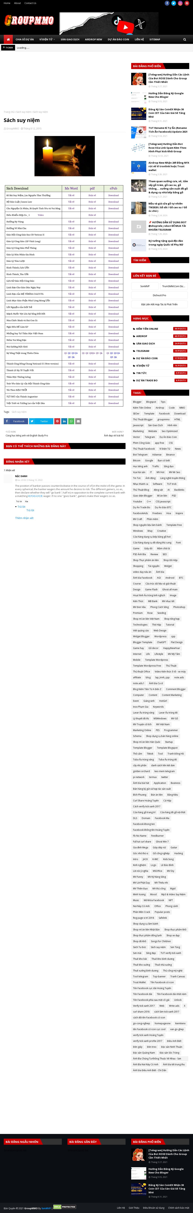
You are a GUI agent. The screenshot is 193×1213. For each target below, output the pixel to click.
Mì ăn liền (162, 495)
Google (149, 460)
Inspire (179, 513)
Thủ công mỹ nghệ (172, 970)
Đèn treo (151, 1046)
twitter (164, 777)
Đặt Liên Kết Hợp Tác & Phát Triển (159, 304)
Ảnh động (150, 478)
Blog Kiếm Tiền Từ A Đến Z (147, 689)
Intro (135, 859)
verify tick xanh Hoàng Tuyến (148, 1035)
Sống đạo (169, 466)
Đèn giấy (137, 1046)
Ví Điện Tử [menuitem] (46, 39)
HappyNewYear (171, 648)
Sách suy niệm (23, 111)
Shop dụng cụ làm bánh (145, 923)
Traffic (155, 466)
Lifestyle (159, 654)
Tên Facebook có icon (162, 982)
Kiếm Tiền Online (161, 328)
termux (153, 777)
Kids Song (168, 859)
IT (151, 472)
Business (175, 783)
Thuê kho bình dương (163, 958)
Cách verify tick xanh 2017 (146, 806)
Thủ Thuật (171, 665)
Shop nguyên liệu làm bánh (147, 525)
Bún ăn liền (157, 794)
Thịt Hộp (156, 624)
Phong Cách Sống (159, 607)
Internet (137, 654)
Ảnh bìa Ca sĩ (156, 683)
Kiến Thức (138, 601)
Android (169, 577)
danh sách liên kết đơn (163, 765)
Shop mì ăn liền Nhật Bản (146, 929)
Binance (170, 454)
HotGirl (163, 700)
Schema (137, 736)
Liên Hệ (121, 1207)
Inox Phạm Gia (140, 706)
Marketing (138, 431)
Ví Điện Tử (161, 365)
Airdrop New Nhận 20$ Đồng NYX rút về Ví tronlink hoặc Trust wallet (169, 166)
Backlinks (179, 489)
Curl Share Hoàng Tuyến (146, 800)
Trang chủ (9, 111)
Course (137, 583)
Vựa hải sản (139, 472)
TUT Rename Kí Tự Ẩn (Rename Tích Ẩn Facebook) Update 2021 (168, 129)
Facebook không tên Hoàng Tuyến (151, 829)
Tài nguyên (153, 566)
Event (136, 700)
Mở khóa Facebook (154, 900)
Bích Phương (139, 794)
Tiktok (150, 753)
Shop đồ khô (139, 941)
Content (153, 695)
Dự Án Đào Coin (161, 358)
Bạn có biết (164, 460)
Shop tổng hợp (172, 618)
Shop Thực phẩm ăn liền (146, 560)
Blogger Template (142, 642)
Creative (161, 530)
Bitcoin (136, 460)
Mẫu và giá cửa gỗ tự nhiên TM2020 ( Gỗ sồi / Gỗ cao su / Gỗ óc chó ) (168, 207)
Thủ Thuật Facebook (144, 448)
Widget (168, 566)
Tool (160, 753)
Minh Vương (139, 894)
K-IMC (155, 859)
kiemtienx (180, 1023)
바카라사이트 (35, 496)
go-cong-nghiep (141, 1023)
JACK (145, 859)
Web (161, 1005)
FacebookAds (140, 513)
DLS (135, 818)
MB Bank (152, 601)
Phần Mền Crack (141, 912)
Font (178, 542)
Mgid (172, 888)
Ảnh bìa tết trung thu (174, 1064)
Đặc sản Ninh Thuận (171, 1046)
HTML (177, 419)
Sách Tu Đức (139, 947)
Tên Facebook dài (142, 994)
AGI (159, 577)
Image (173, 595)
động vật (158, 489)
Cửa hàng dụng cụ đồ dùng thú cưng (152, 542)
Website (152, 431)
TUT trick (171, 484)
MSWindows (160, 718)
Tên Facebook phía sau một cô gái (151, 1000)
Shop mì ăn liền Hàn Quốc (146, 742)
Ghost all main (170, 589)
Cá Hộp (167, 800)
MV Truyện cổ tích (142, 724)
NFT (171, 900)
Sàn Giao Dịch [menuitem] (70, 39)
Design (136, 589)
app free (159, 442)
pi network (138, 777)
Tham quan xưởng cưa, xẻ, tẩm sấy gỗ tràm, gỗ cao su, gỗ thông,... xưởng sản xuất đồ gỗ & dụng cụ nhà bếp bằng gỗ (168, 187)
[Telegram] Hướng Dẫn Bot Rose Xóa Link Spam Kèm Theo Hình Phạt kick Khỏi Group (167, 147)
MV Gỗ (174, 718)
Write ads (174, 1005)
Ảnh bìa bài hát (141, 783)
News (178, 448)
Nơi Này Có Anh (141, 906)
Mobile (136, 659)
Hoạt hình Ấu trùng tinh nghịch (149, 595)
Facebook (164, 413)
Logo (153, 865)
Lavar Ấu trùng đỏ (168, 712)
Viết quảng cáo (141, 630)
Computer (138, 695)
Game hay (138, 648)
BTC (181, 577)
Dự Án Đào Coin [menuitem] (118, 39)
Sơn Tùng (175, 947)
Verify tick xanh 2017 (144, 1005)
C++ (149, 501)
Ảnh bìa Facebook (142, 577)
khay (150, 530)
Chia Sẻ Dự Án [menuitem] (25, 39)
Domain (146, 818)
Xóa (26, 501)
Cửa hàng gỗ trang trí (144, 812)
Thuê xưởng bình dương (145, 970)
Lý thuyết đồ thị (141, 718)
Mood (153, 894)
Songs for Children (161, 941)
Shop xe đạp (173, 935)
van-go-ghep (177, 1029)
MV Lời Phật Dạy (141, 882)
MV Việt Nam (163, 724)
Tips (163, 401)
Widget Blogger (141, 636)
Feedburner (157, 835)
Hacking (178, 853)
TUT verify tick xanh (171, 953)
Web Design (160, 630)
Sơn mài (137, 953)
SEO (165, 554)
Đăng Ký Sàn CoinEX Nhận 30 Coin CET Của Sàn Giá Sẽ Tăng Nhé (167, 113)
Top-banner (159, 976)
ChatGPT (161, 642)
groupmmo (163, 419)
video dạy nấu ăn (142, 571)
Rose (150, 613)
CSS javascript (163, 501)
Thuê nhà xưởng (163, 964)
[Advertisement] (65, 83)
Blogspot (151, 401)
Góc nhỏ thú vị (140, 853)
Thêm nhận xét (24, 518)
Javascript (138, 425)
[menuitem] (8, 39)
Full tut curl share (142, 841)
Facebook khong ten (144, 824)
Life (148, 654)
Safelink (163, 917)
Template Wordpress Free (147, 665)
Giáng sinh (149, 700)
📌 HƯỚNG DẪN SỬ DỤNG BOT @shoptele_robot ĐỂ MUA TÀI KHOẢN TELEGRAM (168, 226)
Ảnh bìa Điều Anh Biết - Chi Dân (149, 1070)
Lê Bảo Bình (167, 865)
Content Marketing (172, 695)
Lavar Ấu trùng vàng (143, 712)
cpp (173, 636)
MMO (182, 407)
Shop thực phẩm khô (175, 929)
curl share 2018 (141, 1011)
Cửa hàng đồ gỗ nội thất (172, 812)
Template (149, 413)
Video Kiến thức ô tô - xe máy (170, 671)
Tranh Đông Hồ (176, 753)
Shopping (138, 566)
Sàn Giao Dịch (161, 343)
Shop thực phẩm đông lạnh (147, 935)
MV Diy (170, 871)
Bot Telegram (140, 454)
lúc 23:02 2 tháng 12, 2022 (30, 480)
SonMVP (144, 286)
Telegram (161, 351)
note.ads (179, 677)
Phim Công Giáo (141, 442)
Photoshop (179, 607)
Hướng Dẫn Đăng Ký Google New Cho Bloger (166, 95)
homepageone (163, 1023)
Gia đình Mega (140, 847)
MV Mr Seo (174, 472)
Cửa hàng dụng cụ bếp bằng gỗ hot (152, 536)
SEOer (136, 413)
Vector (136, 437)
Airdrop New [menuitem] (93, 39)
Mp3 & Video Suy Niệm (173, 894)
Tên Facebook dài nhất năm (171, 994)
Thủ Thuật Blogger (143, 419)
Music (136, 900)
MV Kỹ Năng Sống (157, 876)
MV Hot (160, 472)
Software (157, 484)
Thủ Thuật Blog (141, 489)
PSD (174, 495)
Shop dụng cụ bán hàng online (162, 736)
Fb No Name (139, 835)
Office (157, 906)
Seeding (161, 613)
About (17, 3)
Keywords (158, 706)
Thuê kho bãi (140, 958)
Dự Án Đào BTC (163, 507)
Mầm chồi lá (163, 548)
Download (179, 413)
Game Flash (151, 589)
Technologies (140, 624)
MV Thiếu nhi (161, 882)
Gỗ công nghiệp (161, 853)
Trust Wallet (139, 982)
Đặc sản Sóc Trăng (169, 1052)
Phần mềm (152, 519)
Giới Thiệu (134, 1207)
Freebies (157, 513)
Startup (169, 742)
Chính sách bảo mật (178, 1207)
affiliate (137, 677)
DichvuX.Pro (159, 295)
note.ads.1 (138, 683)
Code (172, 407)
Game (136, 548)
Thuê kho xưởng (141, 964)
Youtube (137, 501)
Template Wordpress (156, 659)
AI (169, 489)
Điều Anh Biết (174, 1041)
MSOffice (157, 871)
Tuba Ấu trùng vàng (143, 759)
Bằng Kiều (172, 794)
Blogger (137, 401)
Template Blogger (142, 747)
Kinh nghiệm (139, 865)
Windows (138, 530)
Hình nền (172, 425)
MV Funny (138, 876)
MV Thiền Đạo (140, 888)
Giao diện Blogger (142, 495)
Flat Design (177, 642)
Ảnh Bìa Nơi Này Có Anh (145, 1064)
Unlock (178, 1000)
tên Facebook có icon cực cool (149, 1029)
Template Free (174, 525)
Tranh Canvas (177, 976)
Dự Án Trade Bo (161, 380)
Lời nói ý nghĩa (140, 871)
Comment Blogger (176, 689)
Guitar (174, 847)
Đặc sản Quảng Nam (144, 1052)
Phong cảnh (171, 906)
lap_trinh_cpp (162, 677)
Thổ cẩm (137, 753)
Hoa (168, 513)
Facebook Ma (162, 818)
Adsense (157, 454)
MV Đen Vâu (139, 607)
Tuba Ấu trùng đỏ (168, 759)
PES (157, 730)
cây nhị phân (139, 765)
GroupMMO (12, 128)
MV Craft (137, 519)
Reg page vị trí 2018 (143, 917)
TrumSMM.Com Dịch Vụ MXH (175, 286)
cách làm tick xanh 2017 (166, 1011)
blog (148, 677)
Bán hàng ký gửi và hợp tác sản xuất (152, 788)
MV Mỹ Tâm (174, 654)
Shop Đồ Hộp (170, 560)
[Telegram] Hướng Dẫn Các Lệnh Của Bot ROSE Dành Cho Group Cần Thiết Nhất (169, 78)
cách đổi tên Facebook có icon (149, 1017)
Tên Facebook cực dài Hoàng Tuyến (152, 988)
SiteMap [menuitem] (154, 39)
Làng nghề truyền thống (172, 478)
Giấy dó (148, 548)
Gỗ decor (154, 648)
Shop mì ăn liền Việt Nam (146, 618)
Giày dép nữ (159, 847)
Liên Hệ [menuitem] (139, 39)
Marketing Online (142, 730)
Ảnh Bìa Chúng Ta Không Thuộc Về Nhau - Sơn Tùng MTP (157, 1059)
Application (160, 783)
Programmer (171, 730)
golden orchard (141, 771)
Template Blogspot (167, 747)
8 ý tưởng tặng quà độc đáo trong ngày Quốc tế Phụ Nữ (166, 242)
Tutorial (170, 624)
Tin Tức (161, 373)
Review (154, 554)
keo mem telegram (165, 771)
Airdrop (161, 336)
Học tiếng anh (140, 466)
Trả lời (19, 501)
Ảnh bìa (160, 571)
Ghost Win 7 (162, 841)
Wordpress (160, 636)
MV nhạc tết (168, 601)
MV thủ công (158, 888)
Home (7, 3)
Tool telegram (140, 976)
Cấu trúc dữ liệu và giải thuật (161, 583)
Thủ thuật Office (141, 671)
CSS (171, 442)
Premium (138, 613)
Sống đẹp (151, 953)
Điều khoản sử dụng (153, 1207)
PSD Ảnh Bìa (139, 554)
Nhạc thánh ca (140, 484)
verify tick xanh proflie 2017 (147, 1041)
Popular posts (162, 912)
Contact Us (30, 3)
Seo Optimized (170, 431)
